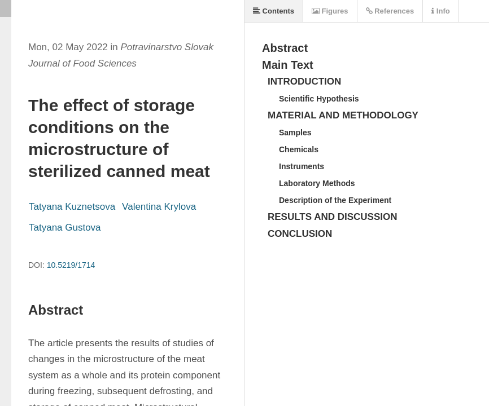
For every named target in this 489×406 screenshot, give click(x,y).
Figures (330, 11)
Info (440, 11)
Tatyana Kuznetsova (72, 206)
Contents (273, 11)
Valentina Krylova (159, 206)
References (390, 11)
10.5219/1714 (71, 265)
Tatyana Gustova (65, 227)
